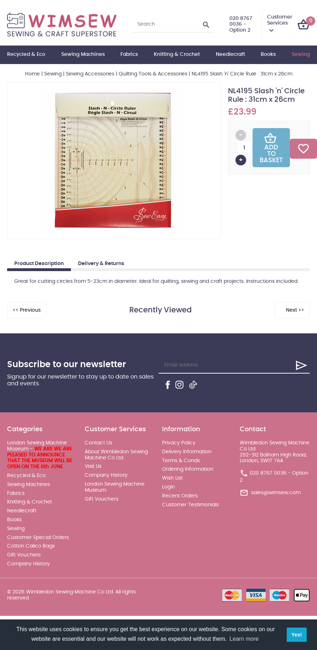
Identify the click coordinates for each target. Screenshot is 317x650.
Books (268, 54)
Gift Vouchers (24, 555)
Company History (28, 563)
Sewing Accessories (90, 74)
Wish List (172, 478)
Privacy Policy (179, 442)
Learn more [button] (244, 639)
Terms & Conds (181, 460)
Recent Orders (180, 495)
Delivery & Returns (101, 263)
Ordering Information (187, 469)
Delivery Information (187, 451)
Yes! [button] (296, 635)
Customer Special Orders (38, 537)
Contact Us (98, 442)
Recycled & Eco (26, 54)
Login (168, 487)
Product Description (39, 263)
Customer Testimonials (190, 504)
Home (32, 74)
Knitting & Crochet (177, 54)
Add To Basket (271, 148)
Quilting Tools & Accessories (153, 74)
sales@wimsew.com (276, 492)
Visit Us (93, 466)
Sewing (301, 54)
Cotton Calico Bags (31, 546)
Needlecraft (230, 54)
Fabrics (129, 54)
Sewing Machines (83, 54)
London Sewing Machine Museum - (39, 454)
